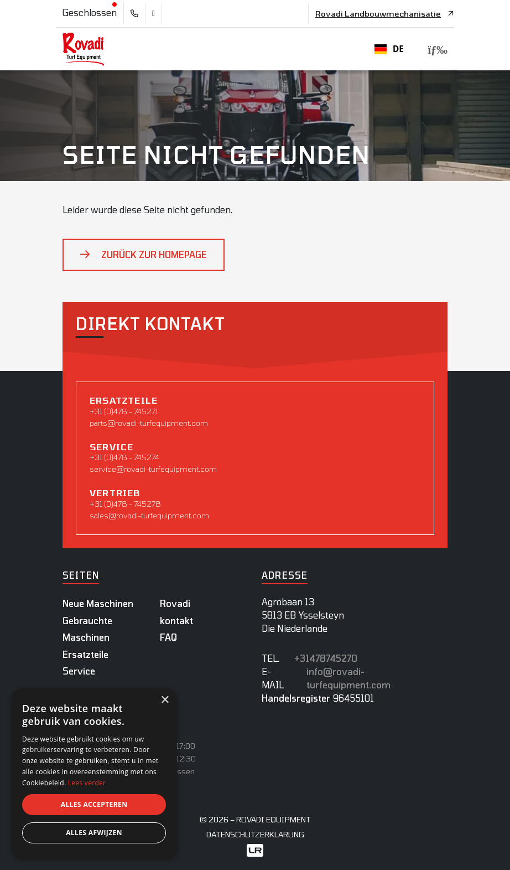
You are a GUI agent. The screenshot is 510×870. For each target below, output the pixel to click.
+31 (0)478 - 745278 (125, 503)
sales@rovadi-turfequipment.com (149, 515)
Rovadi (175, 603)
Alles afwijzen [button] (94, 832)
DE (389, 49)
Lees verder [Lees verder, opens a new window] (87, 782)
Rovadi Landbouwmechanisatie (378, 13)
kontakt (176, 620)
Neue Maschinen (98, 603)
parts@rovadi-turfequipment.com (149, 423)
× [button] (164, 700)
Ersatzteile (85, 654)
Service (79, 671)
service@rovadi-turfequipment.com (153, 468)
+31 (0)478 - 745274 (124, 457)
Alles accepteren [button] (94, 804)
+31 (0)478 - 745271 (124, 411)
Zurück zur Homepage (154, 254)
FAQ (168, 637)
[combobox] (389, 49)
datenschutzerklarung (255, 834)
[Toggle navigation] (434, 50)
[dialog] (94, 773)
